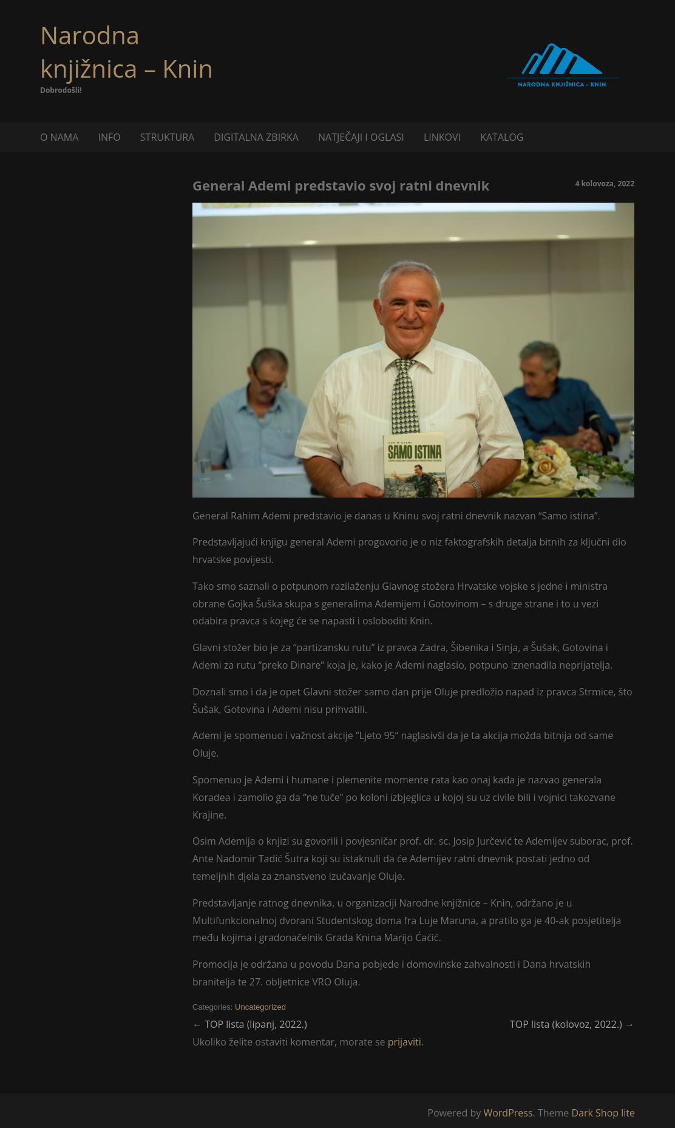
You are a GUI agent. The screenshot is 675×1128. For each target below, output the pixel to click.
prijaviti (404, 1042)
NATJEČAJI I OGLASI (361, 137)
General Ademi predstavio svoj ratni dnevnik (340, 185)
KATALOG (501, 137)
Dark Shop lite (603, 1113)
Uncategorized (260, 1006)
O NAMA (59, 137)
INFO (109, 137)
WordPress (507, 1113)
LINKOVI (442, 137)
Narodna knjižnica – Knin (126, 51)
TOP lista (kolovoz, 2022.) (572, 1024)
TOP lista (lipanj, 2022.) (249, 1024)
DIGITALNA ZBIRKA (256, 137)
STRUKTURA (167, 137)
